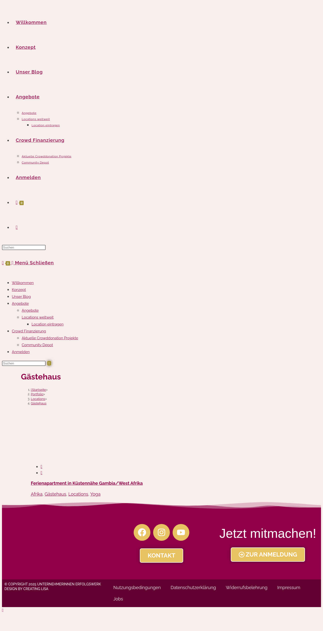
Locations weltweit (38, 317)
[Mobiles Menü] (33, 262)
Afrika (36, 494)
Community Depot (37, 345)
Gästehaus (38, 403)
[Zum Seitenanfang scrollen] (3, 610)
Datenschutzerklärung (193, 587)
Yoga (95, 494)
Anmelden (21, 352)
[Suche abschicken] (49, 363)
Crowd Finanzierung (29, 331)
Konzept (19, 290)
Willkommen (23, 283)
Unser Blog (21, 296)
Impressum (288, 587)
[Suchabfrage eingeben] (24, 247)
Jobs (118, 598)
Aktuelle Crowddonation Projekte (50, 338)
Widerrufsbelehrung (247, 587)
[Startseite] (38, 390)
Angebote (20, 303)
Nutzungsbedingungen (137, 587)
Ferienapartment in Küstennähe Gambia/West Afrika (87, 483)
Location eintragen (48, 324)
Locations (78, 494)
